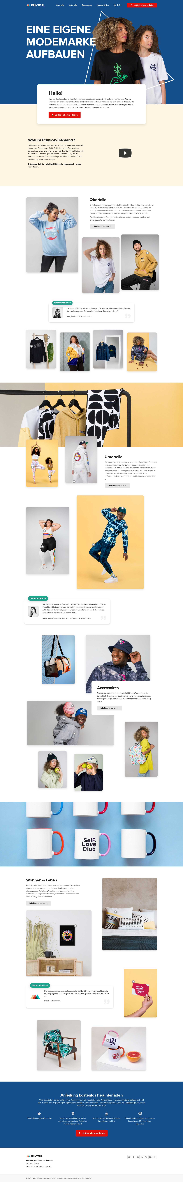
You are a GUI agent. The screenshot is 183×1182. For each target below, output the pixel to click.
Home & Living (103, 5)
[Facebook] (133, 1157)
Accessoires (87, 5)
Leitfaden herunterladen (142, 5)
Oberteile (60, 5)
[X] (146, 1157)
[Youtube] (138, 1157)
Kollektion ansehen (102, 226)
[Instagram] (129, 1157)
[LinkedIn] (142, 1157)
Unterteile (73, 5)
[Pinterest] (150, 1157)
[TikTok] (154, 1157)
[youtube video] (125, 153)
